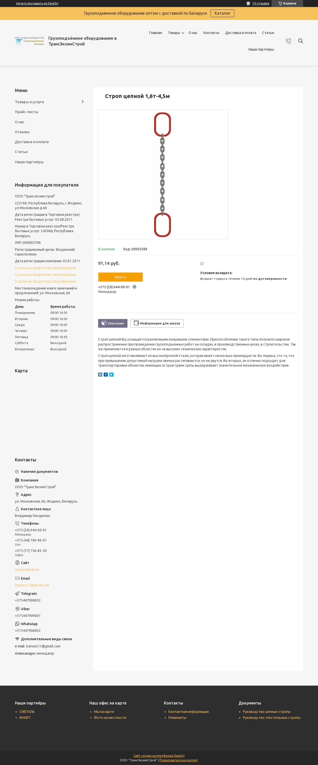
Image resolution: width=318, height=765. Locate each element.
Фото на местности (110, 718)
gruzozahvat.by (27, 570)
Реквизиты (177, 718)
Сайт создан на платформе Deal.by (159, 755)
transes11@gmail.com (32, 585)
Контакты (211, 33)
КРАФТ (25, 718)
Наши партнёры (261, 49)
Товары (174, 33)
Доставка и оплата (240, 33)
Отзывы (22, 132)
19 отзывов (260, 3)
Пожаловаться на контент (178, 760)
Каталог (222, 13)
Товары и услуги (29, 102)
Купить (120, 277)
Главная (155, 33)
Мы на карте (104, 712)
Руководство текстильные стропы (271, 718)
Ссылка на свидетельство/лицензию (45, 268)
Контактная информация (188, 712)
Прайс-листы (26, 112)
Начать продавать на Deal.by (37, 3)
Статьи (268, 33)
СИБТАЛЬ (27, 712)
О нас (193, 33)
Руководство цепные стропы (267, 712)
